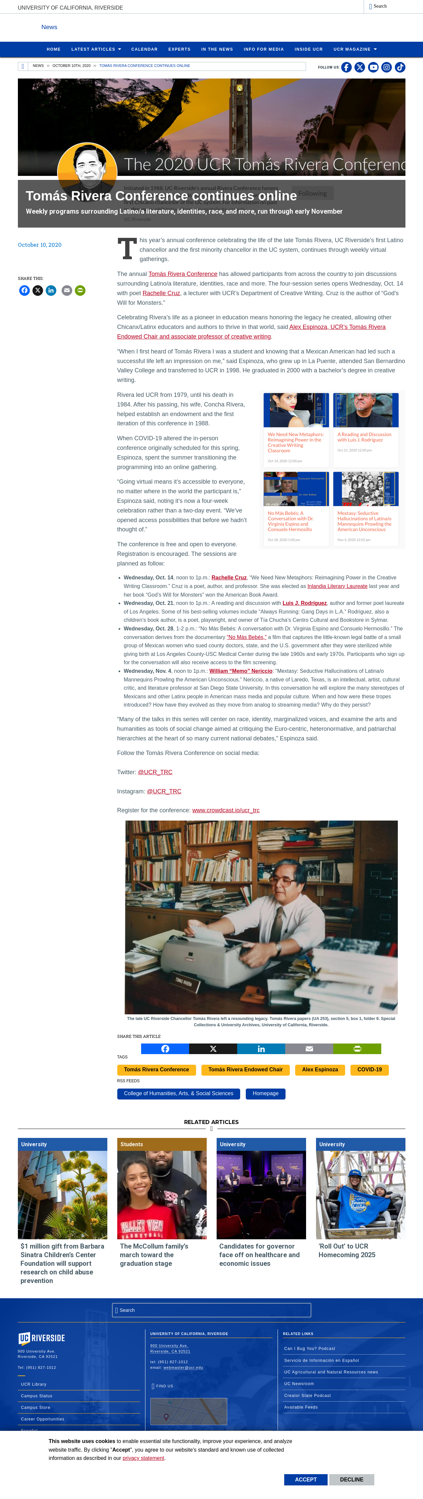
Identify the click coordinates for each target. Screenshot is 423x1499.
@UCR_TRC (155, 772)
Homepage (266, 1093)
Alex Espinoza (320, 1069)
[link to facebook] (346, 67)
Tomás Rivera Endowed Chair (245, 1069)
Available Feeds (301, 1407)
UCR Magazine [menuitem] (352, 49)
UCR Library (34, 1384)
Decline (351, 1479)
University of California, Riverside (70, 8)
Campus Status (37, 1395)
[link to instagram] (386, 67)
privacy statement (143, 1458)
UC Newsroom (299, 1383)
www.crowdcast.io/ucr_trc (226, 810)
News (90, 26)
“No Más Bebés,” (247, 637)
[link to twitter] (359, 67)
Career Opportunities (43, 1419)
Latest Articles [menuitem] (94, 49)
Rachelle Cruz (161, 293)
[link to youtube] (373, 67)
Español (29, 1430)
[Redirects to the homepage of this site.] (23, 66)
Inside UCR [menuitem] (309, 49)
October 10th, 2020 (72, 65)
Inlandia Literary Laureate (337, 586)
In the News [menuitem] (217, 49)
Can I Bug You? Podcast (309, 1348)
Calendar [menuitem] (144, 49)
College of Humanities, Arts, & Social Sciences (179, 1093)
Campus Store (36, 1407)
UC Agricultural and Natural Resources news (331, 1371)
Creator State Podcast (307, 1395)
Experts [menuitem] (180, 49)
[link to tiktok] (400, 67)
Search (380, 6)
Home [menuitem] (54, 49)
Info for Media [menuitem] (264, 49)
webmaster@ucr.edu (183, 1367)
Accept (306, 1479)
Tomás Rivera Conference (182, 273)
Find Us (188, 1404)
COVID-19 (369, 1069)
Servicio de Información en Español (321, 1360)
